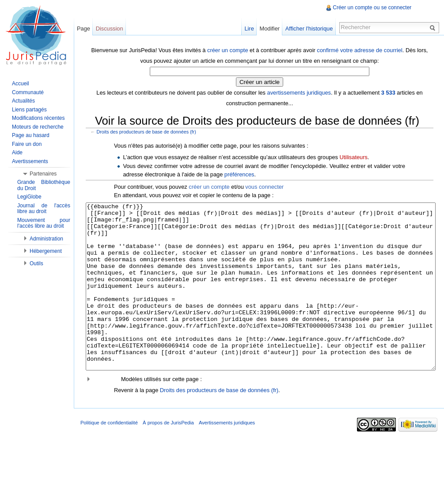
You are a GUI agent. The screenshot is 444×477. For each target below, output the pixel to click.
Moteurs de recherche (38, 127)
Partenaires (43, 174)
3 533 (390, 91)
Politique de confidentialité (115, 456)
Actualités (23, 101)
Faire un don (27, 144)
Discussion (113, 28)
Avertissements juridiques (233, 456)
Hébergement (46, 251)
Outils (36, 263)
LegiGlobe (29, 197)
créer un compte (229, 49)
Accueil (20, 83)
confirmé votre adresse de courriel (361, 49)
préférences (243, 173)
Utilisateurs (357, 156)
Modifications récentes (38, 118)
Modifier (268, 28)
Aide (17, 152)
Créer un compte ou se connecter (371, 7)
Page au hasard (30, 135)
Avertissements (30, 161)
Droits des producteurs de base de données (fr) (149, 131)
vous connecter (267, 186)
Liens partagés (29, 110)
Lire (247, 28)
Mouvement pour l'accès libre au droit (43, 223)
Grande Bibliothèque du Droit (43, 185)
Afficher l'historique (306, 28)
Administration (46, 239)
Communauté (28, 92)
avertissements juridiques (300, 91)
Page (87, 28)
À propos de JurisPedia (174, 456)
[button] (261, 411)
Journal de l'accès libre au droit (43, 208)
